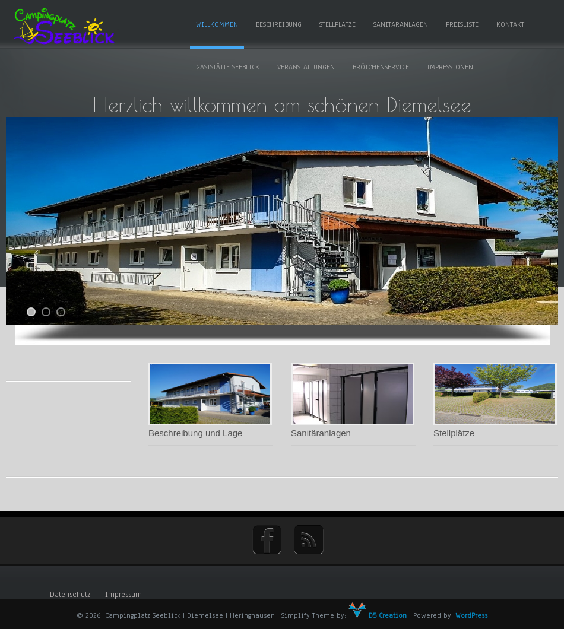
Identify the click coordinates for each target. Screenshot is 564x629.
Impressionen (450, 67)
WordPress (471, 615)
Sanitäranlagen (400, 24)
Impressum (123, 594)
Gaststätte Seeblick (227, 67)
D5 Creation (377, 615)
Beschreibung (279, 24)
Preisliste (462, 24)
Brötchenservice (381, 67)
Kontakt (510, 24)
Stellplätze (337, 24)
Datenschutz (70, 594)
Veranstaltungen (306, 67)
